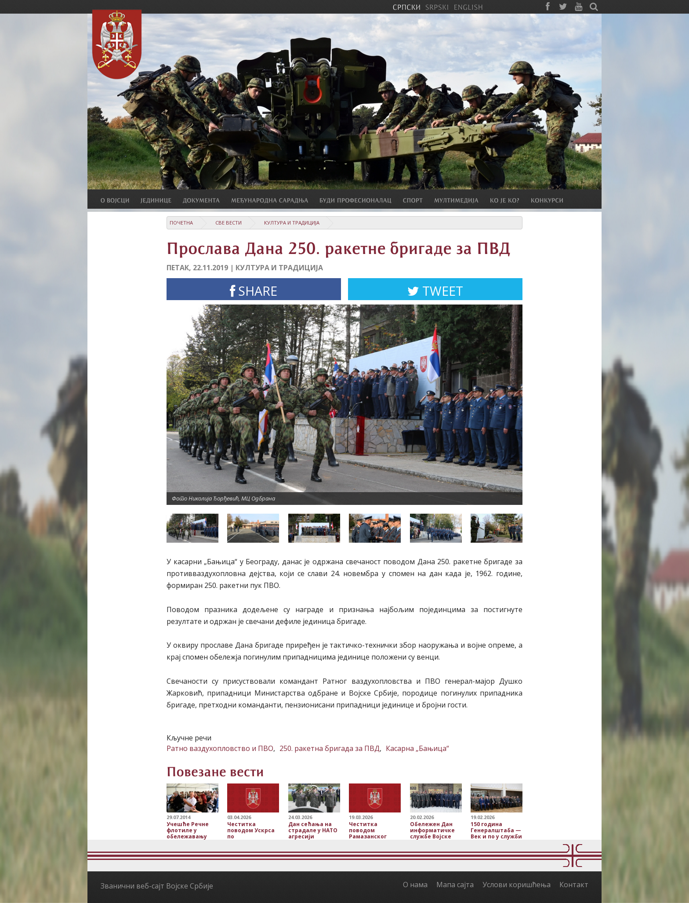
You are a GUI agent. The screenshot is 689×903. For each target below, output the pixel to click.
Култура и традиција (291, 222)
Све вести (228, 222)
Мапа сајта (455, 884)
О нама (415, 884)
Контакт (573, 884)
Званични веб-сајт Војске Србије (157, 886)
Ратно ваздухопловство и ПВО (220, 748)
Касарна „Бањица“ (417, 748)
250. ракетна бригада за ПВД (329, 748)
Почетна (181, 222)
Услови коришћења (516, 884)
